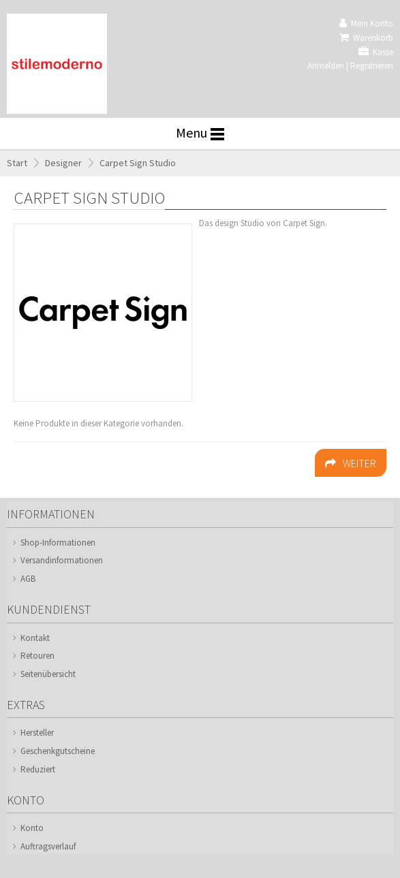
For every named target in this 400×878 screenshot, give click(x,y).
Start (17, 163)
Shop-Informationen (57, 542)
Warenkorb (366, 38)
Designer (63, 163)
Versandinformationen (61, 560)
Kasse (375, 52)
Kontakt (35, 638)
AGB (27, 578)
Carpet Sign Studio (137, 163)
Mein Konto (366, 23)
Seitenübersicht (48, 674)
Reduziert (37, 769)
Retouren (37, 655)
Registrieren (371, 66)
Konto (32, 828)
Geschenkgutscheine (57, 751)
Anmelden (325, 66)
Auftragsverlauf (48, 846)
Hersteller (37, 732)
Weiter (350, 463)
